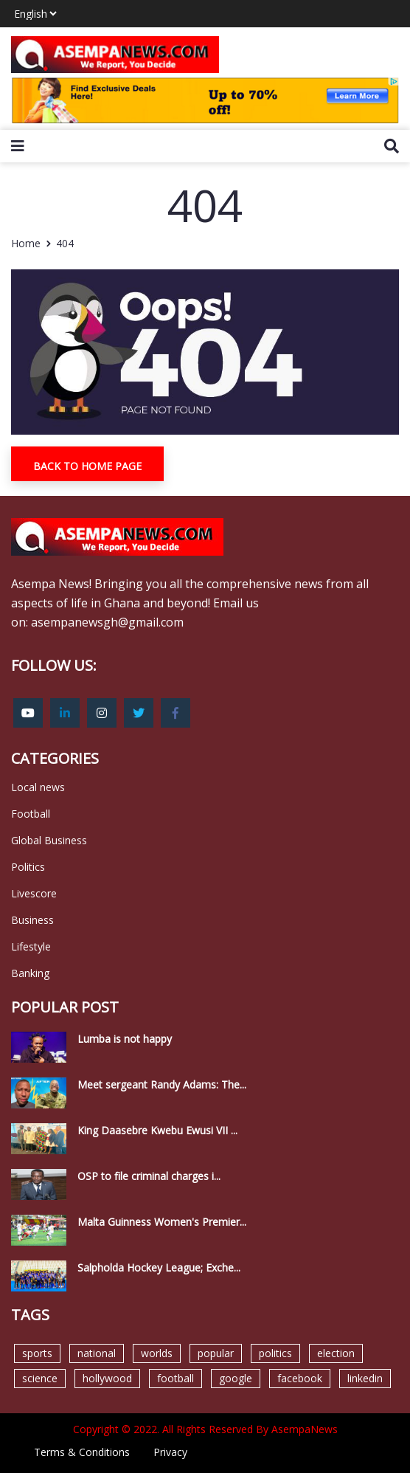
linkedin (365, 1378)
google (235, 1378)
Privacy (170, 1452)
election (336, 1353)
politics (275, 1353)
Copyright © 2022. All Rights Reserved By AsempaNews (205, 1429)
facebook (299, 1378)
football (175, 1378)
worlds (157, 1353)
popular (216, 1353)
